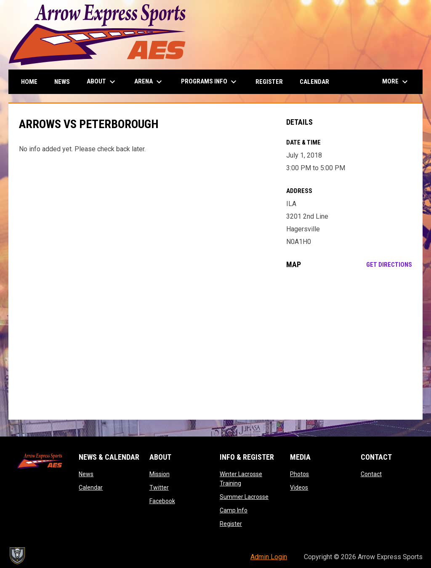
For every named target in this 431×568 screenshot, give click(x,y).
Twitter (159, 487)
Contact (371, 474)
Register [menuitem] (269, 82)
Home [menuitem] (29, 82)
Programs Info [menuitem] (210, 82)
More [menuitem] (396, 82)
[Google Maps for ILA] (349, 344)
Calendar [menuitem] (314, 82)
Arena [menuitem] (149, 82)
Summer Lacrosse (244, 496)
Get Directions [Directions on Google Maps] (389, 264)
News (86, 474)
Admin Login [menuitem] (268, 557)
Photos (299, 474)
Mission (159, 474)
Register (231, 523)
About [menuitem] (102, 82)
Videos (299, 487)
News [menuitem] (62, 82)
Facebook (162, 501)
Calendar (91, 487)
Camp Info (233, 510)
